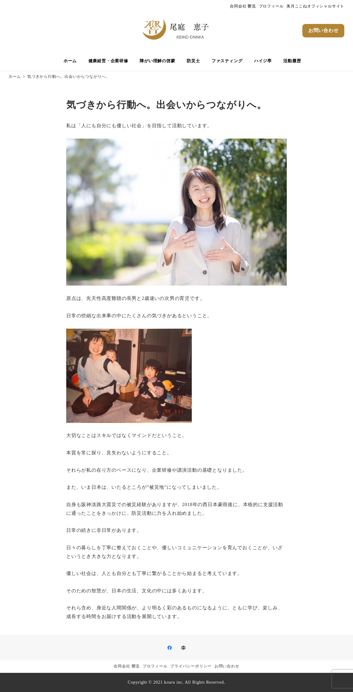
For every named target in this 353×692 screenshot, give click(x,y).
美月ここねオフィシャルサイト (315, 6)
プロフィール (271, 6)
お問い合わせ (227, 666)
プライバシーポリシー (191, 666)
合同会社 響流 (243, 6)
